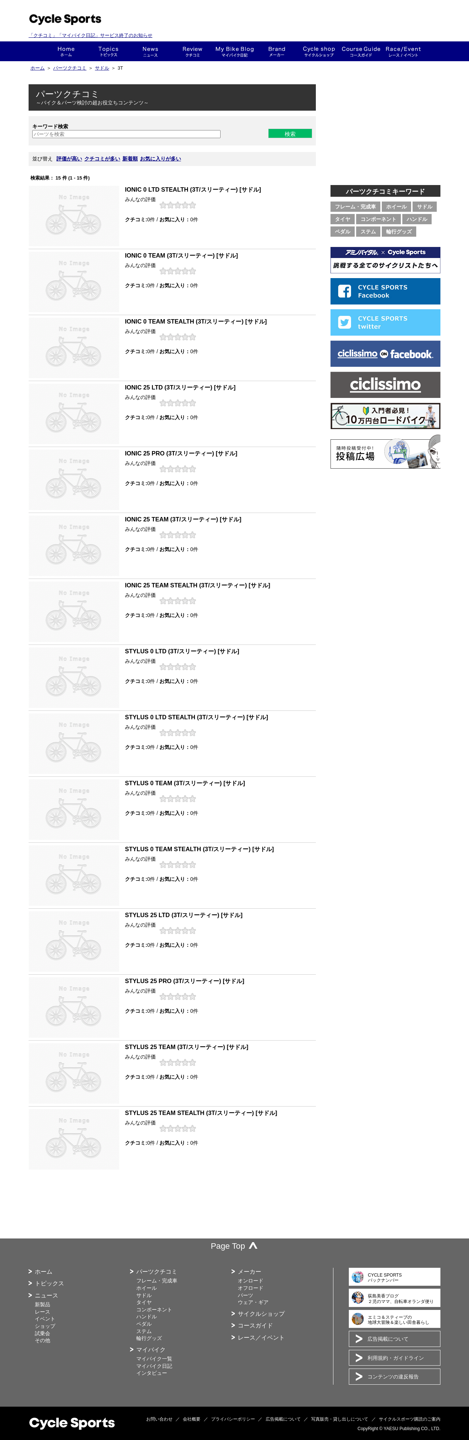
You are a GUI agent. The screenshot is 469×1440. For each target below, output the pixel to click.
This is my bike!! (235, 51)
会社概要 (191, 1419)
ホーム (66, 51)
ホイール (396, 207)
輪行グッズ (399, 232)
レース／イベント (261, 1337)
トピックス (108, 51)
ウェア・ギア (253, 1302)
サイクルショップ (261, 1314)
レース (42, 1312)
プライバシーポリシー (233, 1419)
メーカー (277, 51)
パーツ (245, 1295)
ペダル (342, 232)
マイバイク (151, 1350)
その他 (42, 1340)
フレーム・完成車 (355, 207)
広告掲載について (388, 1339)
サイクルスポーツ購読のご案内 (409, 1419)
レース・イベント (403, 51)
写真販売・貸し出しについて (339, 1419)
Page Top (228, 1246)
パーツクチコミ (69, 68)
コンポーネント (378, 219)
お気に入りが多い (160, 159)
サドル (102, 68)
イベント (45, 1319)
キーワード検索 (50, 126)
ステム (368, 232)
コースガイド (361, 51)
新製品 (42, 1304)
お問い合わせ (159, 1419)
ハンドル (417, 219)
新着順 (130, 159)
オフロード (250, 1288)
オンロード (250, 1281)
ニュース (150, 51)
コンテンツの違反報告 (393, 1377)
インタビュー (151, 1373)
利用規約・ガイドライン (396, 1358)
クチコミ (192, 51)
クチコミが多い (102, 159)
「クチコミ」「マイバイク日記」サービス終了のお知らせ (90, 35)
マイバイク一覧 (154, 1359)
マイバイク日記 (154, 1366)
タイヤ (342, 219)
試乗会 (42, 1333)
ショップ (319, 51)
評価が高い (69, 159)
